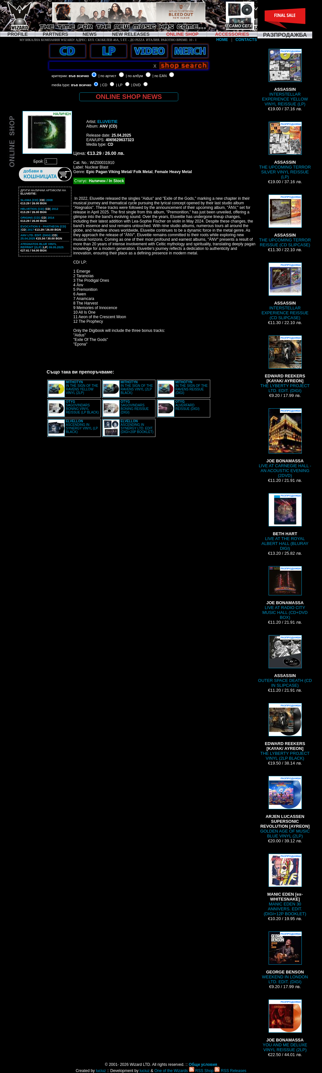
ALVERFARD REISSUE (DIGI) (187, 405)
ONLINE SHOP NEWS (129, 96)
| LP (119, 85)
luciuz (101, 1070)
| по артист (107, 76)
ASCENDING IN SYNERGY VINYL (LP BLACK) (82, 426)
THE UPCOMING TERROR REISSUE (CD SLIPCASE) (285, 221)
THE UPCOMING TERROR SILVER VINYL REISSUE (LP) (285, 150)
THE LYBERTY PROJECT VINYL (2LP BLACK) (285, 732)
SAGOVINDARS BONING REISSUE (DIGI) (135, 407)
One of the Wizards (171, 1070)
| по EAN (160, 76)
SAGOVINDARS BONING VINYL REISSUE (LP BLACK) (82, 407)
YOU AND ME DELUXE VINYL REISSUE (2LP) (285, 1025)
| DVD (136, 85)
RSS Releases (230, 1070)
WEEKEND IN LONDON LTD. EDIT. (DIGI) (285, 957)
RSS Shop (201, 1070)
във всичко (79, 76)
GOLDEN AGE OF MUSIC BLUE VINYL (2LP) (285, 807)
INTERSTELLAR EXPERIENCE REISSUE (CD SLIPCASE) (284, 291)
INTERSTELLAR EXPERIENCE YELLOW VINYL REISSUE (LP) (285, 77)
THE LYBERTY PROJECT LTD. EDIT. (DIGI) (285, 364)
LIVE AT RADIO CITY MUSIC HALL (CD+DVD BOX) (285, 593)
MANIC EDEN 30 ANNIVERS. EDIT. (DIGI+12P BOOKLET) (285, 885)
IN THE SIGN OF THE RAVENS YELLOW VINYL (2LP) (82, 387)
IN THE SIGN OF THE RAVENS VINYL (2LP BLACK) (137, 387)
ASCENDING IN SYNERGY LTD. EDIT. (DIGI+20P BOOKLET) (137, 426)
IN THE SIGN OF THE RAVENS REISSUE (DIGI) (191, 387)
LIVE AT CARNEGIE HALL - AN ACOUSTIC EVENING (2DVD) (285, 443)
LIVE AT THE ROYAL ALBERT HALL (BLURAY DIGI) (284, 522)
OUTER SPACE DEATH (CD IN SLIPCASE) (285, 661)
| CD (103, 85)
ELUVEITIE (107, 121)
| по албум (134, 76)
